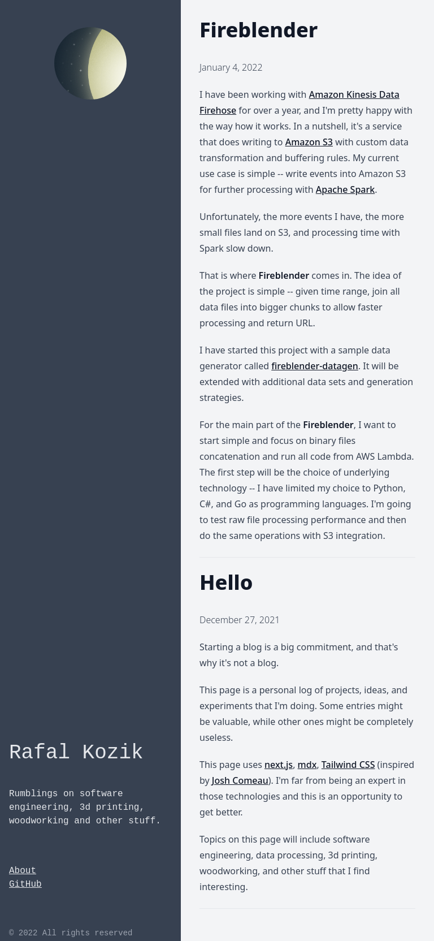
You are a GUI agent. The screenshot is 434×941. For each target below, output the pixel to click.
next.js (278, 764)
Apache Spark (345, 189)
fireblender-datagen (314, 366)
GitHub (25, 884)
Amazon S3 (309, 142)
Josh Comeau (240, 780)
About (22, 871)
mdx (307, 764)
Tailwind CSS (348, 764)
